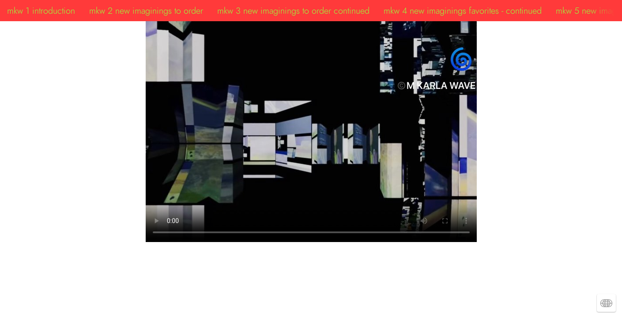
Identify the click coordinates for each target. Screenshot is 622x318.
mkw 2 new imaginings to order (146, 10)
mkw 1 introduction (41, 10)
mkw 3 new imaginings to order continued (293, 10)
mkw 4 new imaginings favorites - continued (463, 10)
